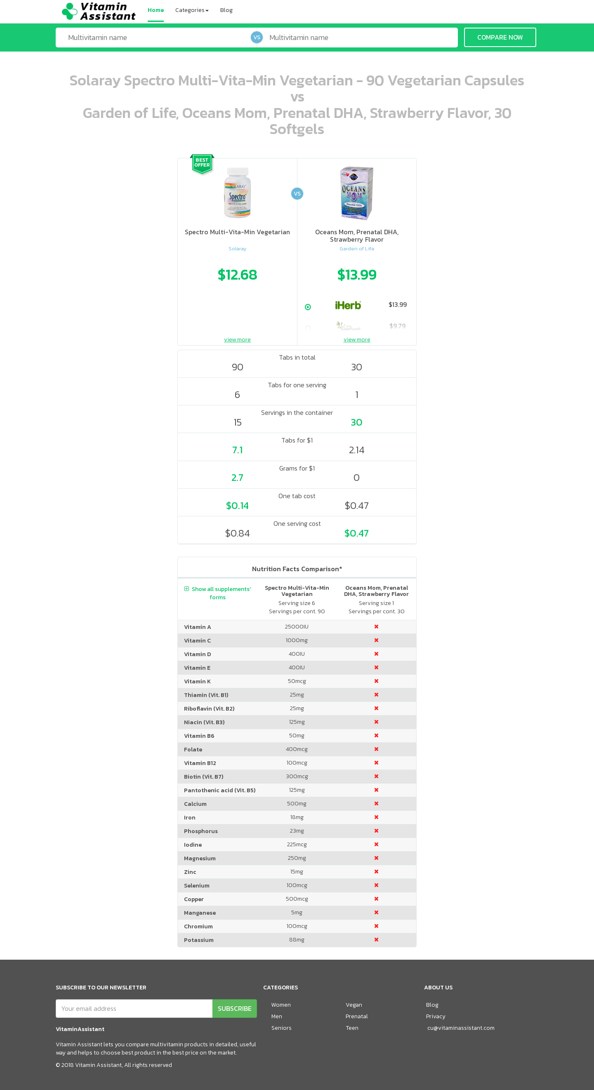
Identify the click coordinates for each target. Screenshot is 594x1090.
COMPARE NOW (500, 37)
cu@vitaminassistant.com (461, 1028)
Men (276, 1016)
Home (156, 10)
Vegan (354, 1005)
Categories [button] (192, 10)
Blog (226, 10)
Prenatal (357, 1016)
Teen (352, 1028)
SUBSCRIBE (235, 1008)
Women (281, 1005)
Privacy (436, 1016)
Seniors (281, 1028)
